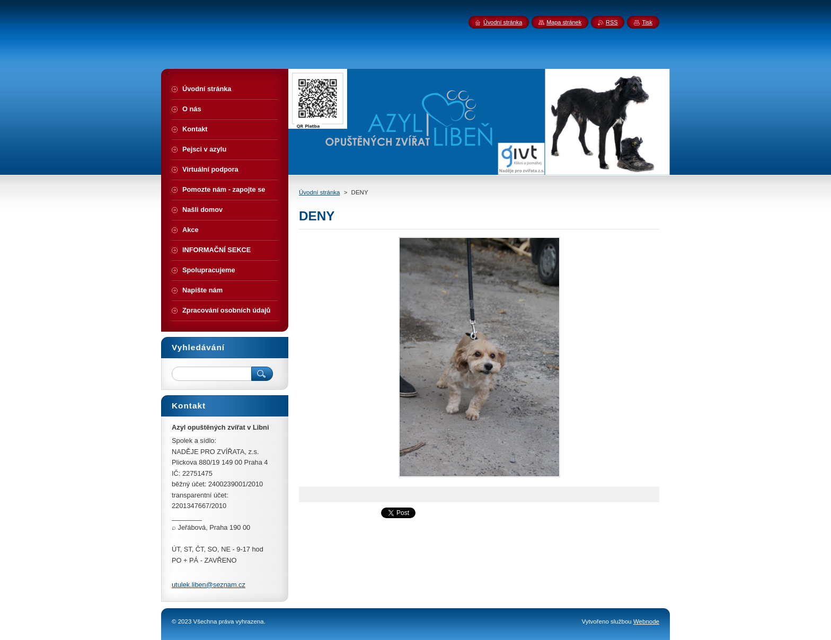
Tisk (647, 22)
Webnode (646, 621)
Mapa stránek (563, 22)
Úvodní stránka (319, 192)
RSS (611, 22)
